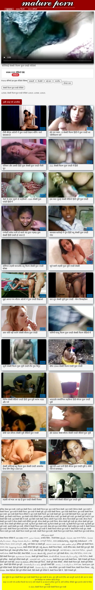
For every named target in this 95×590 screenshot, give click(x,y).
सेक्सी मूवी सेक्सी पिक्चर (40, 556)
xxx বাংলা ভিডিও (80, 538)
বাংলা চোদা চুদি (16, 544)
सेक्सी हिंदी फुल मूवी (83, 547)
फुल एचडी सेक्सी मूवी (54, 514)
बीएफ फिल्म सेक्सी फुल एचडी (73, 519)
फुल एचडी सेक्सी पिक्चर (52, 512)
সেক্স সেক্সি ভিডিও (76, 553)
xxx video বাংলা (22, 538)
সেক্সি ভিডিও (83, 556)
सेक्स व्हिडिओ (10, 570)
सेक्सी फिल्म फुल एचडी (45, 531)
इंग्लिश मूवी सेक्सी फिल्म (85, 544)
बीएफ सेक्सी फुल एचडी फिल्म (48, 521)
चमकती (31, 81)
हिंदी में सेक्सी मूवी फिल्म (86, 559)
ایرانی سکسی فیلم (69, 544)
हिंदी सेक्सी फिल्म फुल (7, 556)
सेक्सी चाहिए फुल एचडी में (76, 526)
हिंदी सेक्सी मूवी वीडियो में (40, 570)
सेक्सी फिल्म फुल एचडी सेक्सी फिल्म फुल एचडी (47, 4)
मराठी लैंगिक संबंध (69, 547)
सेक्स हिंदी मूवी (39, 550)
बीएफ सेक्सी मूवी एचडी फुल (68, 521)
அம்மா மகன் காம (53, 544)
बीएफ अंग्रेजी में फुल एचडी (53, 519)
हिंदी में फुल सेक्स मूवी (52, 550)
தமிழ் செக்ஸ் (46, 559)
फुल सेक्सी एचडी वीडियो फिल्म (32, 516)
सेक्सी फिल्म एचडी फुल (78, 529)
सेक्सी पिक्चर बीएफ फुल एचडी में (59, 529)
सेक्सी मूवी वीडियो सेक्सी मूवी (19, 559)
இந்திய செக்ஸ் (66, 538)
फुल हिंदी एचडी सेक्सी (36, 519)
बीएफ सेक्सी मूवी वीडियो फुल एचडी (16, 524)
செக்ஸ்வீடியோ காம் (32, 564)
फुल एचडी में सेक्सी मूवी (35, 512)
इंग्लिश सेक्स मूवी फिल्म (37, 562)
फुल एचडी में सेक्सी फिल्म (18, 512)
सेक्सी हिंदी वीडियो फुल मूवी (13, 564)
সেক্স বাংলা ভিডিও (78, 550)
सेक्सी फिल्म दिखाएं (55, 547)
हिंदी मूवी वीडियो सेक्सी (23, 570)
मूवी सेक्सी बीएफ (63, 553)
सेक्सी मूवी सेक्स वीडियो (54, 562)
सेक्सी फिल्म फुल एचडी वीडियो (13, 88)
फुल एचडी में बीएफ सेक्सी (73, 509)
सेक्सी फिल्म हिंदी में (56, 570)
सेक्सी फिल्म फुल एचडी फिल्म (63, 531)
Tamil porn (86, 564)
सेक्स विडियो (26, 553)
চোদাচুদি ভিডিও (46, 541)
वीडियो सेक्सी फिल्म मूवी (72, 562)
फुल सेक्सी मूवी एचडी (67, 516)
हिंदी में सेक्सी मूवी (70, 570)
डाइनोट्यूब (35, 541)
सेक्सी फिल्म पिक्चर (83, 567)
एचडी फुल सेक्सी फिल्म (24, 509)
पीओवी (40, 81)
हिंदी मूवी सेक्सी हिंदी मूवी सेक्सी (23, 567)
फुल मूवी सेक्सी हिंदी (48, 564)
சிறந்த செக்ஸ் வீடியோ (21, 541)
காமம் (58, 564)
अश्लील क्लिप (45, 538)
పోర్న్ (25, 544)
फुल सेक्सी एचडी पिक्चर (13, 516)
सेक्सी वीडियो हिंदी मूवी (30, 547)
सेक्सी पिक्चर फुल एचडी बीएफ (18, 529)
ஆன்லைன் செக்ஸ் (23, 556)
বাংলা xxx (77, 564)
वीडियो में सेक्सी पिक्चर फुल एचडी (35, 526)
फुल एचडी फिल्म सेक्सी (56, 509)
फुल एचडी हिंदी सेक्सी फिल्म (71, 514)
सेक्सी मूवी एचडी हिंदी (7, 562)
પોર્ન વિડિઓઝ (65, 550)
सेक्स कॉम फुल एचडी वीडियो (57, 526)
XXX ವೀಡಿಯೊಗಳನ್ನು (61, 541)
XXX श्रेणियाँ (32, 9)
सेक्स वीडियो (53, 567)
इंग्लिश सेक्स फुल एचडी (7, 509)
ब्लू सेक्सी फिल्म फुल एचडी (75, 524)
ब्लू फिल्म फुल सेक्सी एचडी (38, 524)
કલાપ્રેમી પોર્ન (35, 559)
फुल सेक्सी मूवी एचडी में (82, 516)
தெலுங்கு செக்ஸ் (15, 547)
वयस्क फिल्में (20, 9)
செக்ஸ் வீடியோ (41, 567)
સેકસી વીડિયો (54, 556)
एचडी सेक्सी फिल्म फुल (40, 509)
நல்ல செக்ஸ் (34, 538)
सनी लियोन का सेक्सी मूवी (36, 544)
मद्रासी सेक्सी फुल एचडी (15, 526)
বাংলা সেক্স (4, 547)
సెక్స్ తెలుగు (43, 547)
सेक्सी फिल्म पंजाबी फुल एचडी (26, 531)
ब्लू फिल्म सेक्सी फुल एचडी (56, 524)
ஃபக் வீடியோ (67, 564)
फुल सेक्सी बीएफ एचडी (51, 516)
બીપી (31, 550)
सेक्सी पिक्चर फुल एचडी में (38, 529)
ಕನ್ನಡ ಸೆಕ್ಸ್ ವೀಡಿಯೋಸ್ (78, 541)
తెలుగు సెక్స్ (42, 553)
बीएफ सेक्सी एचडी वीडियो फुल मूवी (25, 521)
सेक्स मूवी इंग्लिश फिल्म (20, 550)
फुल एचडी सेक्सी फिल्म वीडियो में (18, 514)
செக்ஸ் (33, 553)
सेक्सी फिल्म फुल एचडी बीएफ (84, 531)
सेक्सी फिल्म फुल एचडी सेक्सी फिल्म (65, 559)
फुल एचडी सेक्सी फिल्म (69, 512)
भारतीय (57, 81)
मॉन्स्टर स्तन (67, 83)
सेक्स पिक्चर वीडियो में (7, 538)
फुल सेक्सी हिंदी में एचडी (20, 519)
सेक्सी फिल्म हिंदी (15, 553)
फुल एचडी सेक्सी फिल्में (38, 514)
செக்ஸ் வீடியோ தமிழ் (69, 556)
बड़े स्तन (48, 81)
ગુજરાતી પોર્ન (51, 553)
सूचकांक (9, 9)
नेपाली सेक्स (55, 538)
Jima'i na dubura (21, 562)
